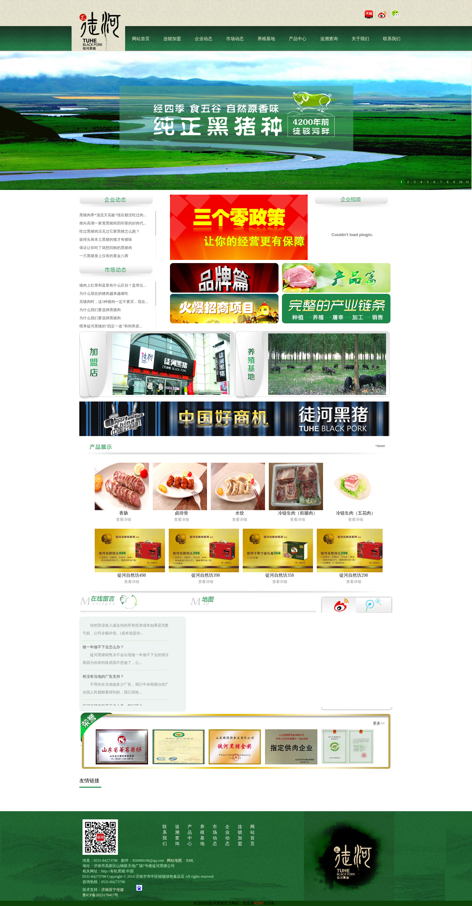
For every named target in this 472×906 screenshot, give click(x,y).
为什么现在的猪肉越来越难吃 (103, 293)
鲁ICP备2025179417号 (100, 895)
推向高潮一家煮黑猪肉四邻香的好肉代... (112, 223)
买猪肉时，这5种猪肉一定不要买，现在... (113, 301)
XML (190, 860)
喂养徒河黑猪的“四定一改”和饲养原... (110, 326)
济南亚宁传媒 (116, 889)
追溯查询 (329, 38)
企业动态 (203, 38)
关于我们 (360, 38)
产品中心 (297, 38)
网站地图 (174, 860)
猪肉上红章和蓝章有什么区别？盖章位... (112, 285)
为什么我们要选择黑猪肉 (100, 310)
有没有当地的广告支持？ (103, 677)
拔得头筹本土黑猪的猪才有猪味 (105, 239)
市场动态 (235, 38)
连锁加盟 (172, 38)
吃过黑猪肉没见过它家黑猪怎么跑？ (109, 231)
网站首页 (141, 38)
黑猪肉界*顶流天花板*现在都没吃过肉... (112, 215)
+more (380, 446)
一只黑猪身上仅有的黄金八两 (103, 256)
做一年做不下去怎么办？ (103, 648)
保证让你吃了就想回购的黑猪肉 (105, 247)
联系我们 (391, 38)
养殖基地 (266, 38)
